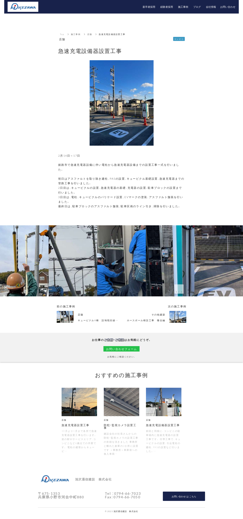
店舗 (89, 34)
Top (62, 34)
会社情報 (211, 7)
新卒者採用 (149, 7)
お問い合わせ (227, 7)
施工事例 (75, 34)
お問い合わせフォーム (121, 349)
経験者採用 (166, 7)
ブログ (197, 7)
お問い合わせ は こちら (184, 496)
